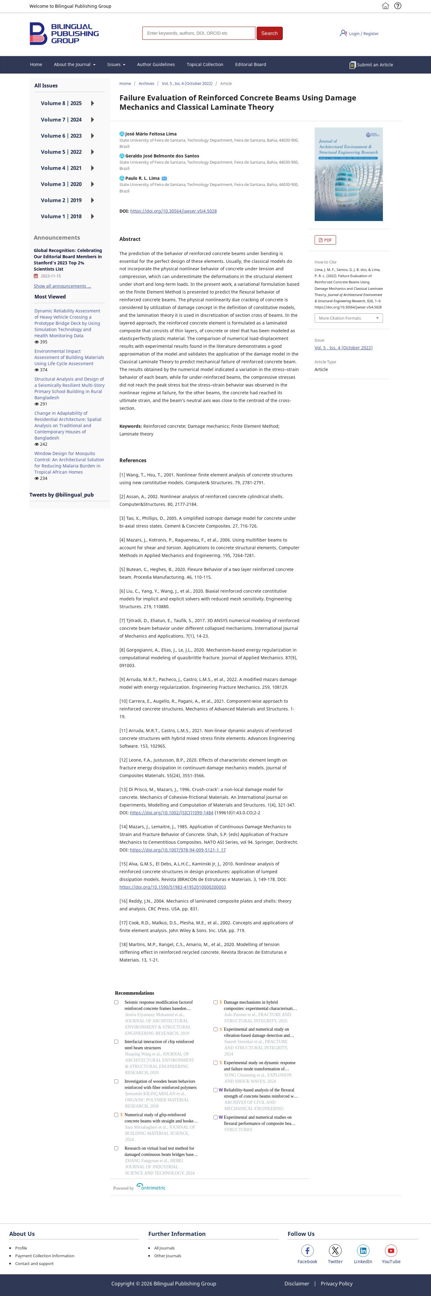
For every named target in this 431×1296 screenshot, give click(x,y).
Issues (114, 64)
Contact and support (34, 1263)
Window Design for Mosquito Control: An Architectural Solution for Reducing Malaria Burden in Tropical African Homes (69, 462)
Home (36, 64)
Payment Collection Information (44, 1255)
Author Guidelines (156, 64)
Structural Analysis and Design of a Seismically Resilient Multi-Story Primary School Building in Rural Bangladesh (69, 388)
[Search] (198, 33)
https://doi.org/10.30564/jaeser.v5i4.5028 (173, 211)
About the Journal (73, 64)
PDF (327, 240)
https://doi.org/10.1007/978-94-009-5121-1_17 (178, 850)
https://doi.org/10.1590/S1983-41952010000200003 (172, 887)
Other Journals (167, 1255)
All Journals (164, 1248)
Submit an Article (375, 65)
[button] (270, 33)
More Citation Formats (340, 318)
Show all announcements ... (62, 286)
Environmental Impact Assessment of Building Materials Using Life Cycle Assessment (69, 357)
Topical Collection (205, 64)
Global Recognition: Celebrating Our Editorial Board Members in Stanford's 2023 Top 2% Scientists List (68, 259)
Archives (146, 83)
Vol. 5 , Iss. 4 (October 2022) (187, 83)
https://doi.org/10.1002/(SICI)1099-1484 (171, 813)
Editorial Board (250, 64)
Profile (21, 1248)
